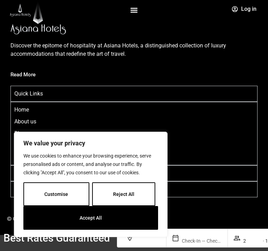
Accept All (91, 218)
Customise (56, 194)
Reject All (123, 194)
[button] (134, 10)
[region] (91, 184)
